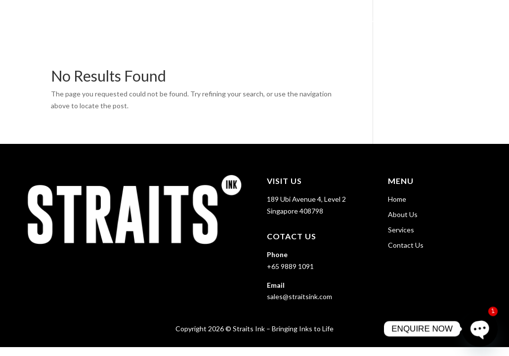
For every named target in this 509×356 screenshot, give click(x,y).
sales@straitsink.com (299, 296)
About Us (363, 20)
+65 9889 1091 (290, 266)
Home (322, 20)
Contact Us (470, 20)
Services (409, 20)
